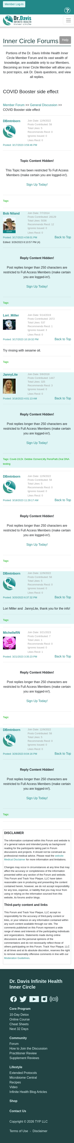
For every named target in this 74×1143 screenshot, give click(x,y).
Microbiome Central (23, 1077)
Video (13, 1087)
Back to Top (63, 237)
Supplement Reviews (24, 1058)
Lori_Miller (11, 315)
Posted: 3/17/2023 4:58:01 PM (20, 237)
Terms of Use (18, 1131)
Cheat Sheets (19, 1024)
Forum (14, 1043)
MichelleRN (11, 632)
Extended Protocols (23, 1073)
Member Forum (13, 105)
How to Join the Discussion (28, 1048)
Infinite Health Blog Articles (28, 1092)
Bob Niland (11, 213)
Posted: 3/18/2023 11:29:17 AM (20, 500)
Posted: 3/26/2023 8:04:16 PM (20, 753)
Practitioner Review (23, 1053)
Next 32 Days (18, 1029)
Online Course (19, 1019)
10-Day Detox (19, 1014)
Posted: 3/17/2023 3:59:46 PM (20, 144)
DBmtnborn (11, 121)
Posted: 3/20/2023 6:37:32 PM (20, 597)
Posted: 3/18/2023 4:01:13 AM (20, 398)
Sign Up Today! (37, 184)
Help (65, 40)
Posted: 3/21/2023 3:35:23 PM (20, 656)
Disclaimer (40, 1131)
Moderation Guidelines (16, 958)
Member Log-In (14, 4)
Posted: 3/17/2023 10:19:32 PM (20, 339)
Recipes (15, 1082)
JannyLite (10, 374)
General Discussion (43, 105)
